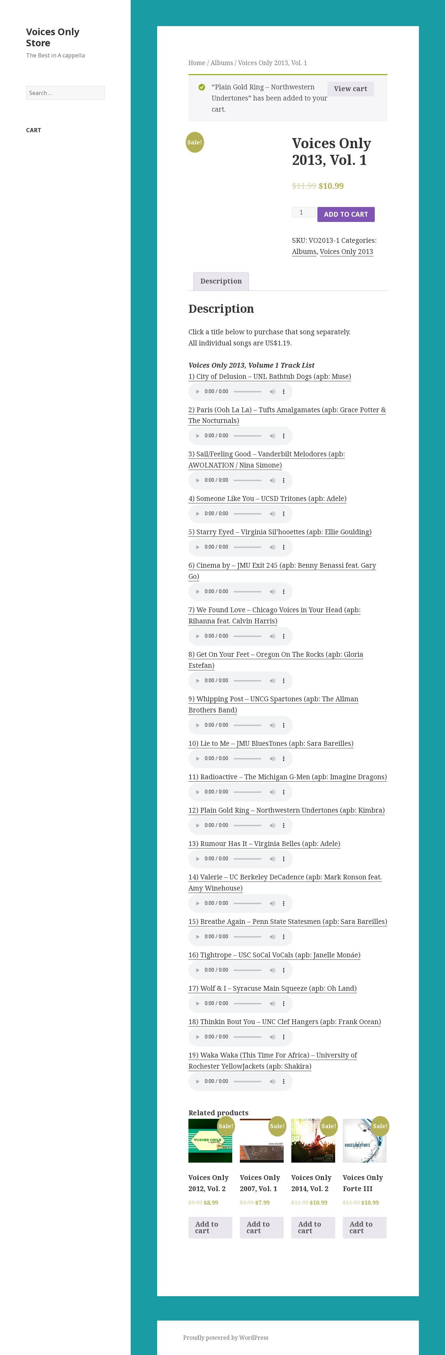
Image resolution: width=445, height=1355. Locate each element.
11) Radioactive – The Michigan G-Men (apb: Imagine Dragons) (287, 776)
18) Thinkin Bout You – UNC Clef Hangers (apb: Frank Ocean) (284, 1021)
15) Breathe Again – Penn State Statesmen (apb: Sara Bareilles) (287, 921)
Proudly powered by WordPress (225, 1337)
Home (196, 62)
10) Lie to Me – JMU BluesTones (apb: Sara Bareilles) (271, 743)
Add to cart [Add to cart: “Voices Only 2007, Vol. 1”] (258, 1227)
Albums (222, 62)
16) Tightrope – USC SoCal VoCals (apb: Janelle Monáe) (274, 954)
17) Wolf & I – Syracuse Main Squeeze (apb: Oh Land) (272, 988)
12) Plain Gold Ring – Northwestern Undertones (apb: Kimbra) (286, 810)
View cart (350, 88)
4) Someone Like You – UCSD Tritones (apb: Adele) (267, 498)
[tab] (221, 281)
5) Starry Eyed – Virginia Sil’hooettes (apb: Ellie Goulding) (280, 531)
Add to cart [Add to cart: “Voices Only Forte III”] (361, 1227)
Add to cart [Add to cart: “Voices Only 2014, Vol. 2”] (309, 1227)
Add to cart (346, 214)
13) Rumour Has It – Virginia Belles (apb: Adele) (264, 843)
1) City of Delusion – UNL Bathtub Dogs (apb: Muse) (269, 376)
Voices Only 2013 (346, 251)
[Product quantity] (304, 212)
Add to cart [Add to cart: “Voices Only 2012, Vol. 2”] (206, 1227)
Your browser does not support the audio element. (240, 391)
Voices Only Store (52, 37)
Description (221, 281)
